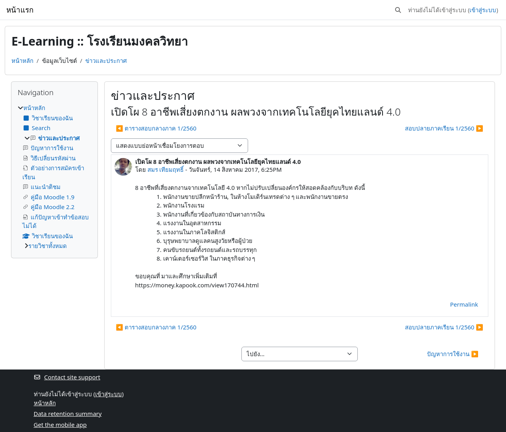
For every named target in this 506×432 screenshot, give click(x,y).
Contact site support (67, 377)
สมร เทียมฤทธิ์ (165, 169)
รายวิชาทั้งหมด (47, 246)
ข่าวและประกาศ (106, 60)
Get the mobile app (60, 424)
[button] (398, 10)
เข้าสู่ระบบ (482, 10)
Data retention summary (68, 413)
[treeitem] (54, 176)
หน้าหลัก (22, 60)
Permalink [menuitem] (464, 304)
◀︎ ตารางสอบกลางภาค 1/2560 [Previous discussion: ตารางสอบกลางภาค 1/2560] (156, 128)
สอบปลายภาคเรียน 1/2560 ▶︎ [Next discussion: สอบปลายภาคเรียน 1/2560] (444, 128)
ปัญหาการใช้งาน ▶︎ (452, 354)
